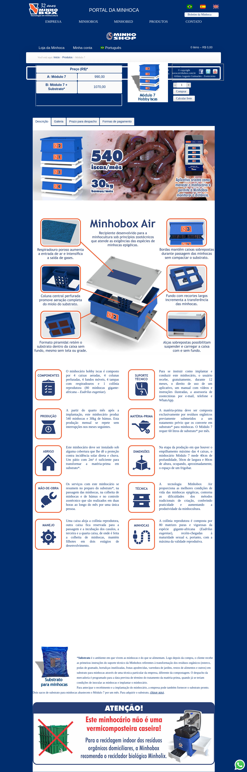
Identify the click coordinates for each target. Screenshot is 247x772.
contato (194, 22)
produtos (158, 22)
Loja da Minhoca (52, 48)
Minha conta (82, 48)
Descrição (41, 121)
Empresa (53, 22)
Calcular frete (184, 98)
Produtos (67, 57)
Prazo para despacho (83, 121)
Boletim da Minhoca (199, 14)
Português (111, 48)
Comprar (181, 91)
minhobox (88, 22)
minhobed (123, 22)
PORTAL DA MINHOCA (114, 10)
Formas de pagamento (117, 121)
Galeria (58, 121)
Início (57, 57)
